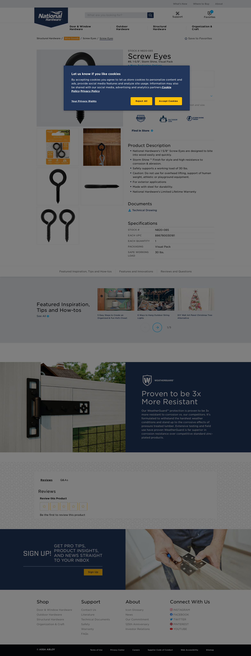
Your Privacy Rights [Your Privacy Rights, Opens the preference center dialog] (84, 101)
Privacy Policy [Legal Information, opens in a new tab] (90, 91)
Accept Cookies (168, 101)
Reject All (141, 101)
